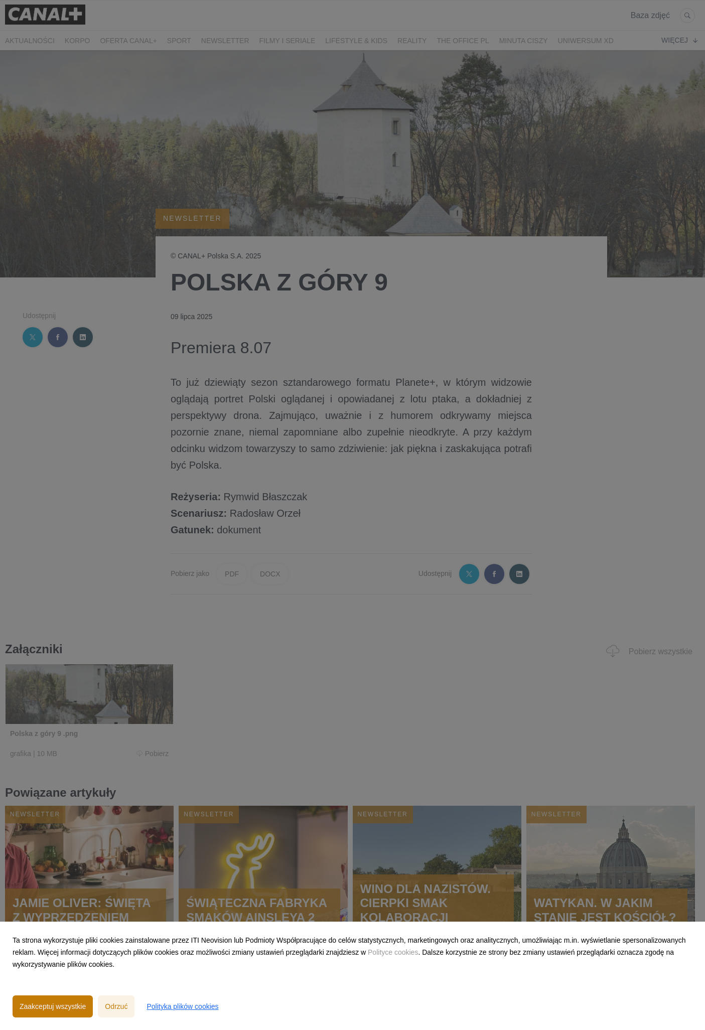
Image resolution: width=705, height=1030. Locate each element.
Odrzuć (116, 1006)
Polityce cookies (393, 952)
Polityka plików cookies (182, 1006)
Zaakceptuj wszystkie (53, 1006)
